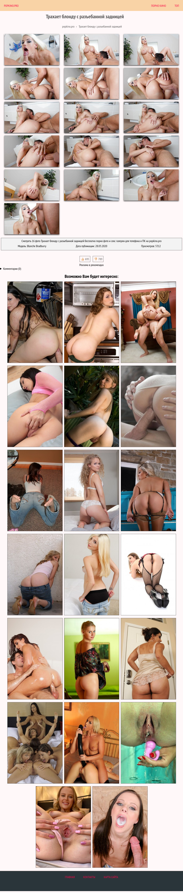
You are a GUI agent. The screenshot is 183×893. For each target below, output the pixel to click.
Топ (177, 6)
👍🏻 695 (85, 259)
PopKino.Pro (11, 6)
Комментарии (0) (12, 269)
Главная (70, 877)
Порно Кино (158, 6)
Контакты (89, 877)
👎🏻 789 (98, 259)
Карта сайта (111, 877)
